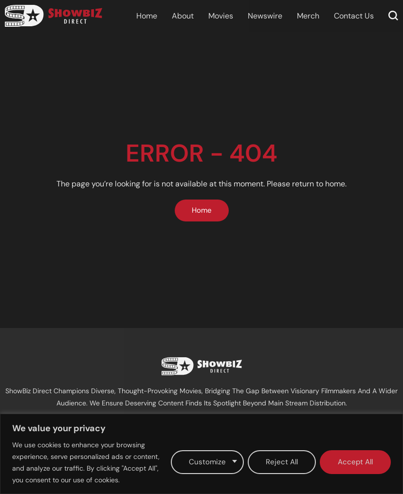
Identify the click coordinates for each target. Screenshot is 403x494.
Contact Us (354, 16)
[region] (201, 454)
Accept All (355, 462)
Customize (207, 462)
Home (146, 16)
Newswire (265, 16)
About (183, 16)
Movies (220, 16)
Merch (308, 16)
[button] (393, 15)
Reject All (282, 462)
